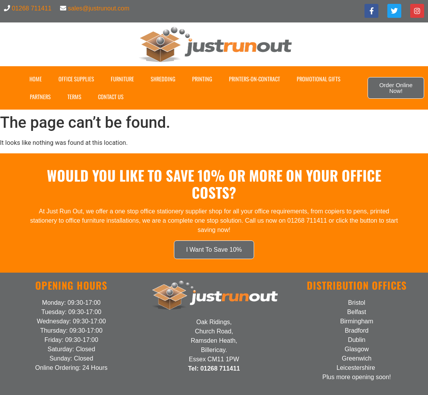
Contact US (111, 97)
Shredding (163, 79)
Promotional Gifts (318, 79)
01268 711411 (31, 8)
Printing (202, 79)
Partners (40, 97)
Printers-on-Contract (254, 79)
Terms (74, 97)
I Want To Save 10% (214, 249)
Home (35, 79)
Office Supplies (76, 79)
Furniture (122, 79)
